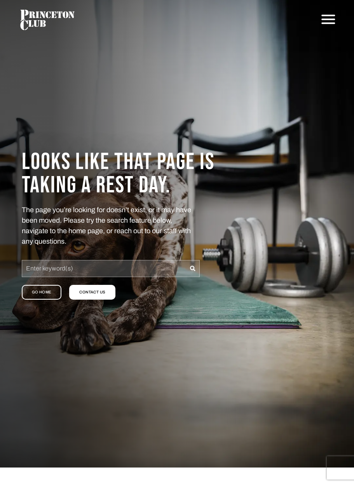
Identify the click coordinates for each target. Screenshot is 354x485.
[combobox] (104, 268)
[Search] (193, 268)
